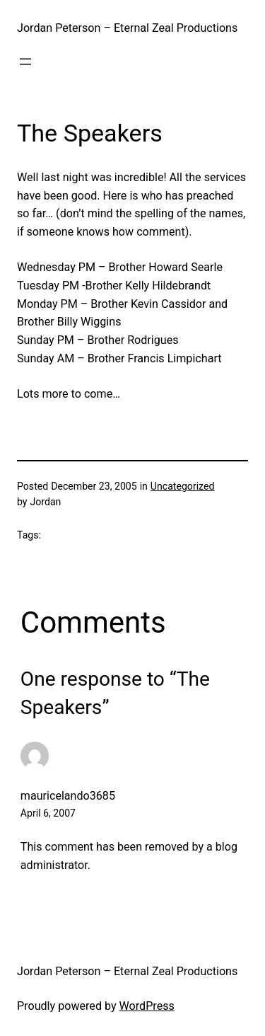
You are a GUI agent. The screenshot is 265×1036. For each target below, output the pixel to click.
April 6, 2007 (48, 813)
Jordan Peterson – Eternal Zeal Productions (127, 28)
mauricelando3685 (67, 795)
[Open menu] (25, 61)
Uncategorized (183, 486)
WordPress (147, 1006)
